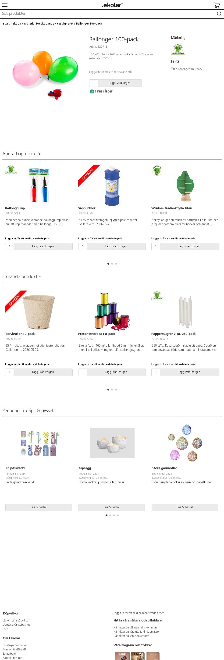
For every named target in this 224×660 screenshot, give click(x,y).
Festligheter (65, 23)
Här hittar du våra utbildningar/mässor (137, 632)
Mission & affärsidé (14, 649)
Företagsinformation (15, 645)
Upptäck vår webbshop (17, 625)
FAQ (5, 629)
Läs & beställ (39, 507)
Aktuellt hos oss (12, 658)
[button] (108, 264)
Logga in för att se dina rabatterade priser (139, 613)
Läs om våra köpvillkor (16, 620)
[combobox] (112, 14)
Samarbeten (10, 654)
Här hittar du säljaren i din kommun (135, 627)
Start (6, 23)
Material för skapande (39, 23)
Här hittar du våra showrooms (131, 636)
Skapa (17, 23)
